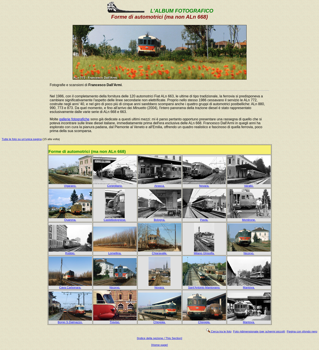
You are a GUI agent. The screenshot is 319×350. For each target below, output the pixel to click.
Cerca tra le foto (219, 331)
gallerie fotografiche (74, 119)
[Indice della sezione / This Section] (159, 338)
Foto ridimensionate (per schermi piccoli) (259, 331)
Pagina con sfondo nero (302, 331)
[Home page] (159, 345)
